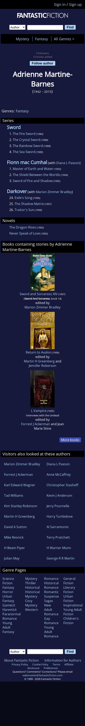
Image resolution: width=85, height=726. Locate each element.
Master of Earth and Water (33, 169)
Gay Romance (51, 620)
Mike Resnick (13, 537)
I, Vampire (38, 411)
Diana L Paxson (68, 163)
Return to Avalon (38, 352)
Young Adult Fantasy (8, 627)
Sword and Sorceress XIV (38, 294)
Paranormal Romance (11, 616)
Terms (56, 664)
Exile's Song (23, 197)
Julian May (11, 558)
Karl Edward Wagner (19, 485)
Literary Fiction (69, 589)
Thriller (30, 583)
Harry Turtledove (60, 516)
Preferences (51, 668)
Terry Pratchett (58, 537)
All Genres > (65, 38)
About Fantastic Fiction (21, 660)
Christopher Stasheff (62, 485)
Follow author (42, 63)
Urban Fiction (68, 598)
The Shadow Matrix (29, 204)
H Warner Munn (59, 548)
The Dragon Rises (22, 227)
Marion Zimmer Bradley (54, 192)
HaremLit (9, 609)
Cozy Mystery (31, 603)
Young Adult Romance (51, 631)
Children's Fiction (71, 620)
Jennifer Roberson (42, 365)
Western (31, 609)
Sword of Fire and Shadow (32, 181)
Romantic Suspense (51, 594)
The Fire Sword (24, 133)
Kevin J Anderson (59, 495)
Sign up (75, 4)
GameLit (8, 605)
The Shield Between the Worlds (36, 175)
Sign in (60, 4)
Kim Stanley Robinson (20, 506)
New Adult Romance (51, 609)
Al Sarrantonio (58, 527)
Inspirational (73, 605)
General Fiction (69, 580)
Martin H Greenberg (39, 361)
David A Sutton (15, 527)
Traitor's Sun (24, 210)
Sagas (48, 601)
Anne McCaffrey (59, 474)
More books (70, 440)
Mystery (22, 38)
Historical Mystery (32, 594)
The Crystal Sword (26, 140)
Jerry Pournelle (58, 506)
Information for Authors (63, 660)
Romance (51, 578)
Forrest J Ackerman (35, 424)
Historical (32, 587)
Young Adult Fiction (72, 611)
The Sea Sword (24, 152)
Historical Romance (51, 585)
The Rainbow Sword (28, 146)
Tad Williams (13, 495)
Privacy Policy (20, 664)
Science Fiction (8, 580)
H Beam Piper (14, 548)
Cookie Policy (40, 664)
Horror (7, 592)
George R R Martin (60, 558)
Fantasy (41, 38)
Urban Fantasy (8, 598)
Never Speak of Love (24, 233)
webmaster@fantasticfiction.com (43, 675)
